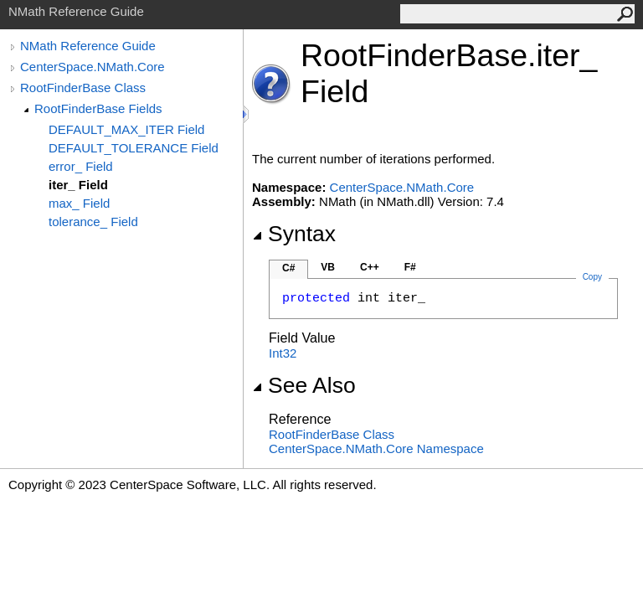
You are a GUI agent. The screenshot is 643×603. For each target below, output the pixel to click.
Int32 (282, 353)
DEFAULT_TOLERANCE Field (134, 148)
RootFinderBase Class (83, 87)
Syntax (294, 233)
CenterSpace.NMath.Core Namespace (376, 448)
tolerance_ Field (93, 221)
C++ (369, 267)
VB (328, 267)
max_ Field (79, 203)
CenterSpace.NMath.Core (92, 66)
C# (288, 268)
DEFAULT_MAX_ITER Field (126, 129)
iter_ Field (78, 185)
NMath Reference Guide (88, 46)
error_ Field (81, 166)
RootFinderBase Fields (98, 108)
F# (410, 267)
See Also (304, 385)
